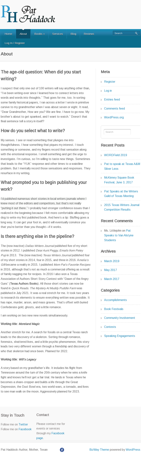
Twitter (23, 424)
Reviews (89, 33)
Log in (108, 90)
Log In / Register (15, 43)
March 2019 (111, 261)
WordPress (133, 449)
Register (109, 81)
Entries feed (112, 99)
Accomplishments (115, 300)
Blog (73, 33)
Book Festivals (113, 309)
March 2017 (111, 279)
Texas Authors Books (24, 283)
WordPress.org (114, 117)
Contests (110, 326)
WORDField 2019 (115, 155)
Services (57, 33)
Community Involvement (119, 317)
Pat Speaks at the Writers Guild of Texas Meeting (121, 194)
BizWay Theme (99, 449)
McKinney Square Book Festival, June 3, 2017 (119, 180)
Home (8, 33)
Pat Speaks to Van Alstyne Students (118, 235)
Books (39, 33)
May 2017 (110, 270)
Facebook (25, 429)
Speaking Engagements (119, 335)
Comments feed (114, 108)
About (23, 33)
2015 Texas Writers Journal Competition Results (121, 207)
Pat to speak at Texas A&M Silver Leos (122, 166)
